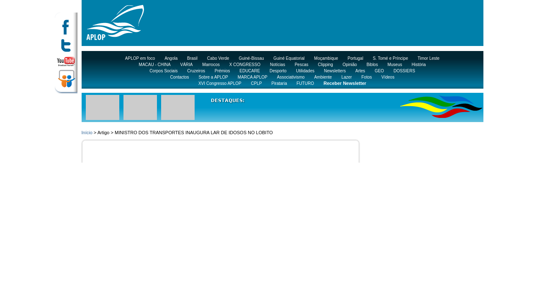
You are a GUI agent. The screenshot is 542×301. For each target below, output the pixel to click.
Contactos (179, 77)
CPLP (256, 83)
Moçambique (326, 58)
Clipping (325, 64)
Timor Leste (428, 58)
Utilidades (305, 71)
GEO (379, 71)
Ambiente (323, 77)
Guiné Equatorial (289, 58)
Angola (170, 58)
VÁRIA (186, 64)
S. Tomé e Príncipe (390, 58)
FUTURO (305, 83)
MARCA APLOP (252, 77)
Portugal (355, 58)
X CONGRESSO (244, 64)
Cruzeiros (196, 71)
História (419, 64)
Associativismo (291, 77)
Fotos (366, 77)
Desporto (278, 71)
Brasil (192, 58)
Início (87, 132)
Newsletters (335, 71)
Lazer (347, 77)
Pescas (301, 64)
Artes (360, 71)
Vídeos (387, 77)
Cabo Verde (218, 58)
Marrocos (211, 64)
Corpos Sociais (163, 71)
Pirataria (279, 83)
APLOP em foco (140, 58)
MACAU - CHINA (155, 64)
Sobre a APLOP (213, 77)
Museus (395, 64)
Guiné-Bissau (251, 58)
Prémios (222, 71)
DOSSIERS (404, 71)
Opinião (349, 64)
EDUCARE (249, 71)
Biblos (372, 64)
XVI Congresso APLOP (219, 83)
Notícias (277, 64)
